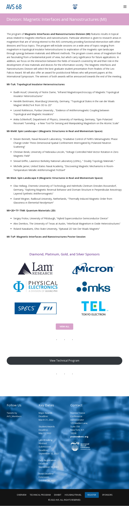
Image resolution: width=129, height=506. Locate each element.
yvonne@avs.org (79, 437)
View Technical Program (64, 361)
